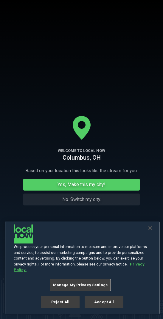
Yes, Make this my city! (81, 184)
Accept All (104, 302)
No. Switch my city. (81, 199)
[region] (82, 267)
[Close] (150, 228)
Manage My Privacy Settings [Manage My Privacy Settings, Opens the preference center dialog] (80, 285)
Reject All (60, 302)
